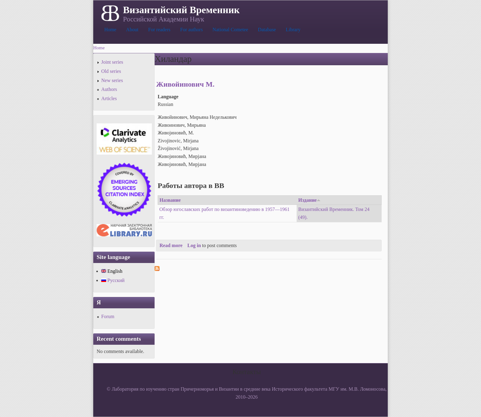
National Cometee (230, 29)
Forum (107, 316)
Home (110, 29)
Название (170, 200)
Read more (171, 245)
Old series (111, 71)
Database (267, 29)
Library (293, 29)
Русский (113, 280)
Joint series (112, 62)
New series (112, 80)
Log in (194, 245)
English (111, 271)
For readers (159, 29)
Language (168, 96)
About (132, 29)
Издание (309, 200)
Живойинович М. (185, 84)
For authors (191, 29)
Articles (109, 98)
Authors (109, 89)
